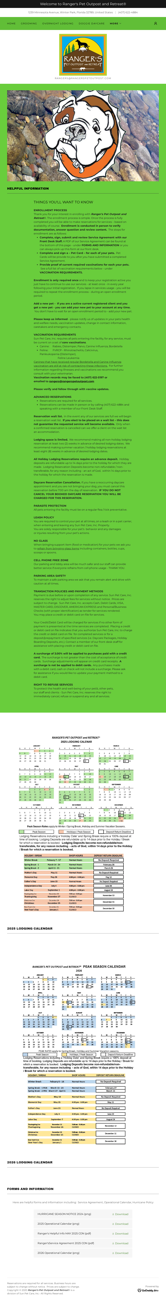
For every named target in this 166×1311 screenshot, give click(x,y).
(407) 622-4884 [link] (128, 12)
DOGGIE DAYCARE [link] (92, 23)
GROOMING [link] (29, 23)
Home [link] (11, 23)
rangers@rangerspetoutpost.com (71, 388)
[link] (83, 57)
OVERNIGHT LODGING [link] (58, 23)
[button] (116, 23)
